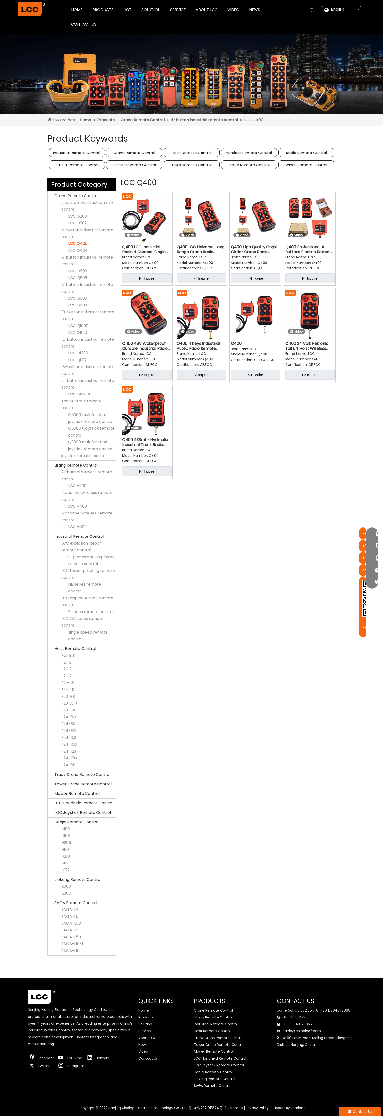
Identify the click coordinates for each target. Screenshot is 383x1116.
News (142, 1044)
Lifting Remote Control (76, 465)
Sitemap (235, 1107)
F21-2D (67, 676)
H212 (65, 870)
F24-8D (68, 730)
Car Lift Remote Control (134, 164)
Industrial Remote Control (76, 152)
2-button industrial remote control (87, 206)
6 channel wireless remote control (86, 516)
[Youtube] (70, 1058)
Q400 (236, 343)
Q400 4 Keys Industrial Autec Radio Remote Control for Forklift (198, 346)
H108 (65, 836)
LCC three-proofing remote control (88, 574)
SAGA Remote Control (75, 903)
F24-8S (68, 724)
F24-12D (69, 758)
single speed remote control (88, 635)
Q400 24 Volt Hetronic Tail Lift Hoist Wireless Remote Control (306, 346)
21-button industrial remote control (87, 384)
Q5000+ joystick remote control (91, 432)
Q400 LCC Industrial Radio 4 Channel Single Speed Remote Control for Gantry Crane (144, 249)
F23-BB (68, 696)
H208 (66, 842)
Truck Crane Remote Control (82, 774)
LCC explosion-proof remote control (81, 546)
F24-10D (69, 744)
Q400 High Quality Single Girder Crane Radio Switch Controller (254, 249)
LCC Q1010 (77, 332)
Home (143, 1010)
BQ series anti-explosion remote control (91, 560)
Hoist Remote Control (192, 152)
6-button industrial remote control (87, 260)
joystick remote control (83, 456)
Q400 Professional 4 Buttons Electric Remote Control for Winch (308, 249)
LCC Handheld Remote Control (83, 803)
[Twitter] (41, 1066)
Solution (145, 1024)
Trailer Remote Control (249, 164)
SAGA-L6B (71, 923)
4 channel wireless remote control (87, 496)
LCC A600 (77, 527)
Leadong (298, 1107)
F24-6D (68, 717)
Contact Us (148, 1058)
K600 (66, 886)
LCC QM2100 (80, 394)
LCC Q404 (78, 250)
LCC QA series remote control (82, 622)
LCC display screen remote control (87, 601)
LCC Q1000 (78, 325)
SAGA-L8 (69, 930)
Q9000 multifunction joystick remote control (90, 445)
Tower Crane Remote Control (83, 784)
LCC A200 (77, 486)
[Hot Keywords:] (312, 10)
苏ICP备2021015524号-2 (207, 1107)
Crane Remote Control (134, 152)
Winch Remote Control (306, 164)
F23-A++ (69, 703)
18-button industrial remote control (87, 370)
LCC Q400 (77, 243)
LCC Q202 (77, 223)
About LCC (147, 1037)
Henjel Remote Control (76, 822)
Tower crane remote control (81, 404)
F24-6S (68, 710)
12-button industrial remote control (87, 343)
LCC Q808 (77, 305)
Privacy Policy (257, 1107)
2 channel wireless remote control (86, 475)
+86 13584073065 (335, 1010)
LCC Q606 (77, 278)
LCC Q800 (77, 298)
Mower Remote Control (77, 793)
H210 (65, 856)
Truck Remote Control (191, 164)
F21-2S (67, 669)
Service (144, 1030)
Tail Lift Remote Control (76, 164)
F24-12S (68, 751)
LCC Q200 (77, 216)
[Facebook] (41, 1058)
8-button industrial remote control (87, 288)
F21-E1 (67, 662)
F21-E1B (68, 655)
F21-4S (67, 683)
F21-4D (68, 689)
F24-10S (68, 737)
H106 (65, 829)
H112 (65, 863)
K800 (66, 893)
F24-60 (68, 765)
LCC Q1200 (78, 353)
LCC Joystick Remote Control (82, 812)
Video (143, 1051)
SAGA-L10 (70, 950)
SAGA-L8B (71, 937)
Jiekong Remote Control (77, 879)
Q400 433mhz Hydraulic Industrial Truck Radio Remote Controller (145, 442)
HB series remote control (84, 587)
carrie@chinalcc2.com (296, 1010)
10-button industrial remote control (87, 315)
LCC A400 (77, 506)
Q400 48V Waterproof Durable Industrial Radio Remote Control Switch (145, 346)
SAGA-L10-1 (72, 944)
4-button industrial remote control (87, 233)
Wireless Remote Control (249, 152)
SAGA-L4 (70, 909)
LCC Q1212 (77, 360)
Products (146, 1017)
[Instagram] (70, 1066)
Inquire (146, 278)
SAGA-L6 (69, 916)
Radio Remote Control (306, 152)
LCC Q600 (77, 271)
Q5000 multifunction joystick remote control (90, 418)
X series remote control (91, 611)
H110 (65, 849)
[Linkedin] (99, 1058)
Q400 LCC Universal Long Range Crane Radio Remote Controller (200, 249)
